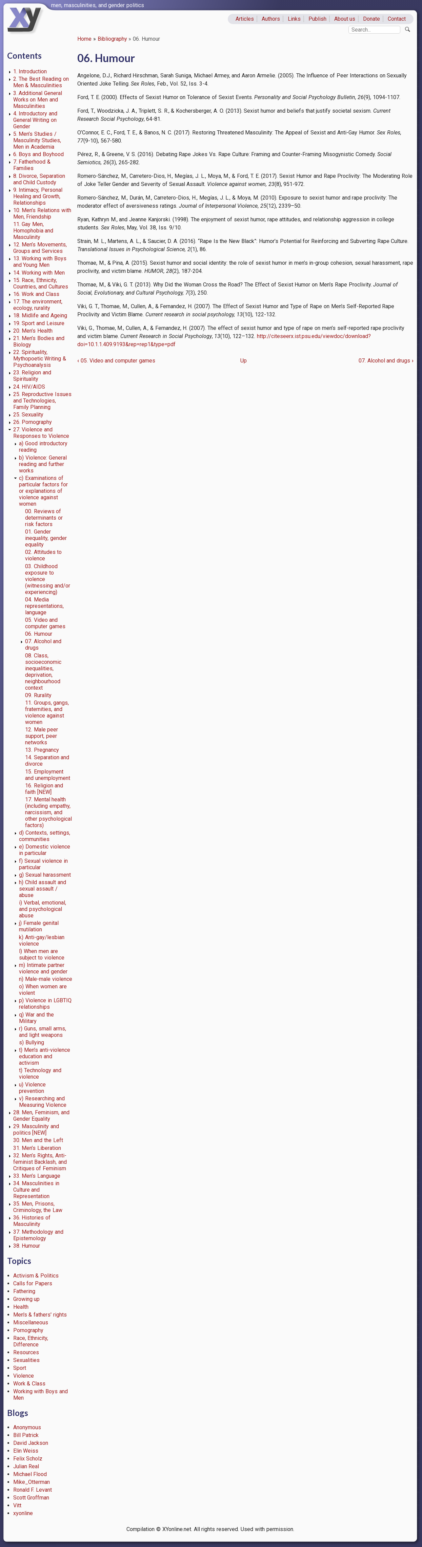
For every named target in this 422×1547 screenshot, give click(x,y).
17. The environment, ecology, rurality (38, 304)
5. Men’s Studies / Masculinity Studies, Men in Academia (37, 140)
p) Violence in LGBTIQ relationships (45, 1003)
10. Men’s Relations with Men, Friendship (42, 213)
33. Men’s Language (37, 1176)
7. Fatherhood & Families (32, 165)
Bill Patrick (26, 1435)
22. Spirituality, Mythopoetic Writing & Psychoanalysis (39, 358)
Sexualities (26, 1360)
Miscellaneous (30, 1322)
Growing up (26, 1299)
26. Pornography (32, 422)
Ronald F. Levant (32, 1490)
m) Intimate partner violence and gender (43, 968)
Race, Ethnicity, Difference (30, 1341)
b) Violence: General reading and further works (43, 464)
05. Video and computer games (45, 623)
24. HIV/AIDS (29, 387)
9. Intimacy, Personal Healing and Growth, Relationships (38, 196)
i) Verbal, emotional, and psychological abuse (42, 909)
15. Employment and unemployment (47, 774)
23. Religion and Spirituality (32, 375)
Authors (271, 19)
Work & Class (29, 1383)
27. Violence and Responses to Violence (41, 432)
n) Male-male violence (45, 979)
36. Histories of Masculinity (32, 1220)
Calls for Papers (33, 1283)
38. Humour (26, 1246)
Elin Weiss (26, 1451)
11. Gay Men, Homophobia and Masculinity (33, 230)
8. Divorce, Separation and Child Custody (39, 179)
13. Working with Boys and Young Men (39, 261)
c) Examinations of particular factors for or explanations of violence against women (43, 491)
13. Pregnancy (42, 750)
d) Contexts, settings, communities (44, 836)
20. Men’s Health (33, 331)
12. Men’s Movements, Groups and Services (40, 247)
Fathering (24, 1291)
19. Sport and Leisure (38, 323)
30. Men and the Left (38, 1140)
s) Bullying (31, 1042)
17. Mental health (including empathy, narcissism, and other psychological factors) (48, 812)
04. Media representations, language (44, 606)
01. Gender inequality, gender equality (46, 538)
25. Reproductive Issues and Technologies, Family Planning (42, 400)
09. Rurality (38, 695)
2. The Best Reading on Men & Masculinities (41, 82)
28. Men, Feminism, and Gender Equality (41, 1115)
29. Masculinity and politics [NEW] (36, 1129)
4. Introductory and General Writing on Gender (35, 120)
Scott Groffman (31, 1497)
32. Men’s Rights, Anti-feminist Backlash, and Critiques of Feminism (40, 1162)
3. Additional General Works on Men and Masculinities (37, 99)
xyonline (23, 1513)
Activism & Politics (36, 1275)
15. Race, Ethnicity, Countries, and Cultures (40, 283)
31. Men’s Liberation (37, 1148)
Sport (19, 1368)
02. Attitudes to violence (43, 555)
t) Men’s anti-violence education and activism (44, 1056)
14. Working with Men (39, 272)
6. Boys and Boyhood (38, 154)
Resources (26, 1352)
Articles (245, 19)
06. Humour (38, 634)
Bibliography (112, 39)
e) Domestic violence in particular (44, 849)
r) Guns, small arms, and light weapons (42, 1031)
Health (20, 1307)
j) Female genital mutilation (39, 926)
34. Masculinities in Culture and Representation (36, 1189)
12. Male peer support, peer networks (41, 736)
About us (345, 19)
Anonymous (27, 1427)
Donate (371, 19)
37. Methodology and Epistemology (38, 1235)
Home (84, 39)
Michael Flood (30, 1474)
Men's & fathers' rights (40, 1314)
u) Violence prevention (32, 1087)
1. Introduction (30, 71)
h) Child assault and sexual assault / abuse (42, 888)
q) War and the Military (36, 1017)
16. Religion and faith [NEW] (44, 788)
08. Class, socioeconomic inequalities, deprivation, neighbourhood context (43, 671)
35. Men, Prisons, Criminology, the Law (38, 1206)
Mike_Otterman (31, 1482)
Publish (317, 19)
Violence (23, 1376)
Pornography (28, 1330)
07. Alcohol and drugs (386, 360)
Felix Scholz (28, 1458)
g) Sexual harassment (45, 875)
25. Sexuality (28, 414)
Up (243, 360)
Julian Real (26, 1466)
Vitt (17, 1505)
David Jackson (30, 1443)
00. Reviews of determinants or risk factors (44, 517)
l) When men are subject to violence (41, 954)
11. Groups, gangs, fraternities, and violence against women (47, 712)
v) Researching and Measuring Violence (42, 1101)
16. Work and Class (36, 294)
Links (294, 19)
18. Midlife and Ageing (40, 315)
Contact (397, 19)
